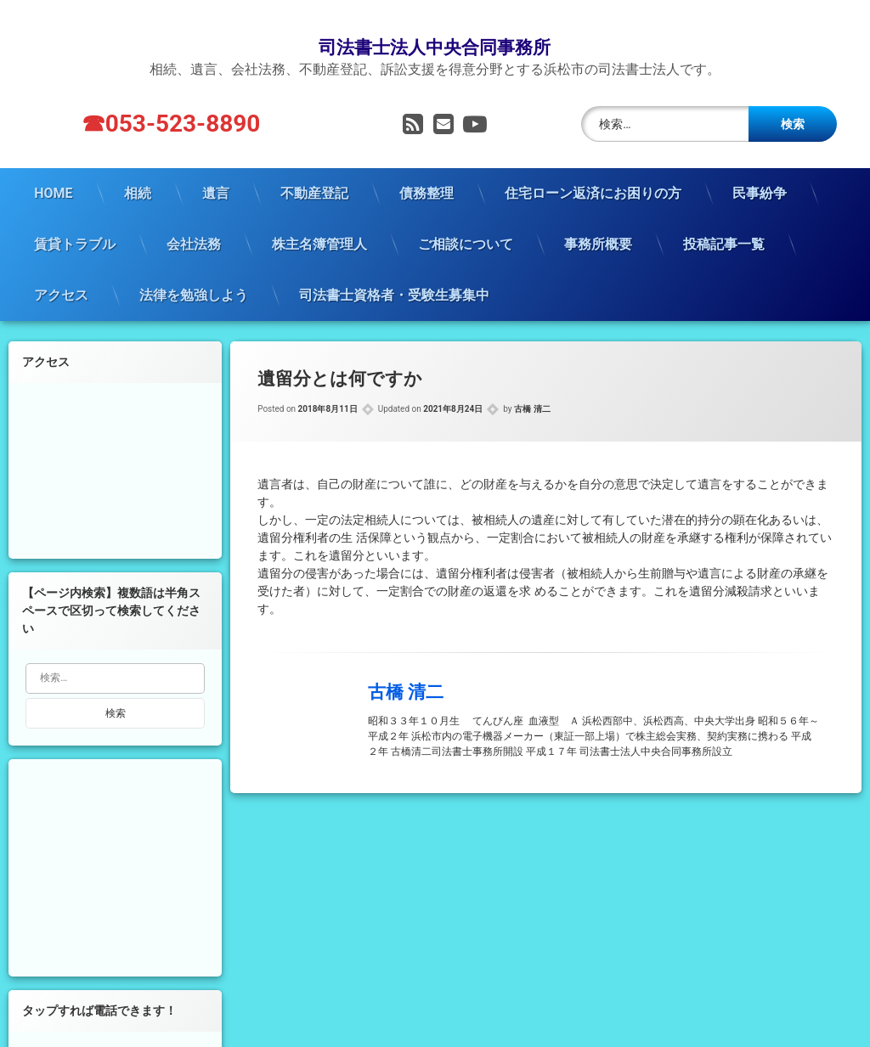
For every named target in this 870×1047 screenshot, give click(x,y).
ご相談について (465, 219)
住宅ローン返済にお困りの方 (593, 168)
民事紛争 (759, 168)
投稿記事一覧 (724, 219)
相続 (137, 168)
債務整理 (426, 168)
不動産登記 (314, 168)
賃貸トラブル (75, 219)
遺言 (215, 168)
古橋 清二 (532, 384)
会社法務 (194, 219)
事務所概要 (598, 219)
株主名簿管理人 (319, 219)
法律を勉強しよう (193, 270)
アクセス (61, 270)
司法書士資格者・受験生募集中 (394, 270)
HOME (53, 168)
